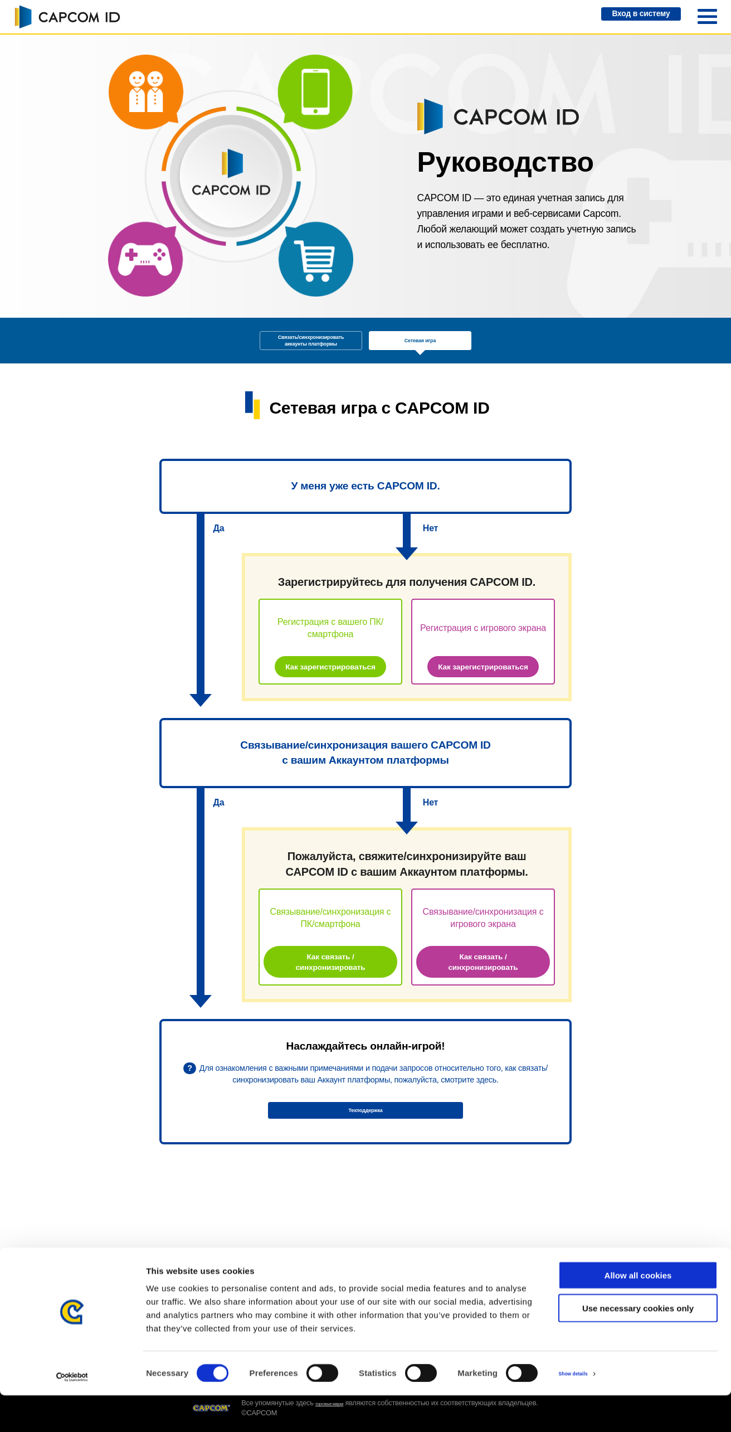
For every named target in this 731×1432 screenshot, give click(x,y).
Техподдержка (365, 1151)
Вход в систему (627, 17)
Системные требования (408, 1271)
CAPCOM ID (67, 16)
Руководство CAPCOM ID (216, 1271)
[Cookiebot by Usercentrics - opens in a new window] (72, 1410)
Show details (585, 1410)
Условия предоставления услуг (505, 1275)
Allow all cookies (638, 1312)
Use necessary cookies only (638, 1345)
